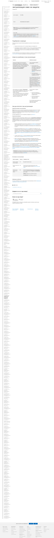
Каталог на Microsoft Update (34, 124)
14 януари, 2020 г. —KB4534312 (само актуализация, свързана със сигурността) (7, 357)
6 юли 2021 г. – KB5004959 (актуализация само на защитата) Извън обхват (7, 246)
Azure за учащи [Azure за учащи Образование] (21, 537)
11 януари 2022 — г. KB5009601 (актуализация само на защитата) (7, 198)
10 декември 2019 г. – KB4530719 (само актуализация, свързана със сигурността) (7, 363)
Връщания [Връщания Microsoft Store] (12, 530)
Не (35, 523)
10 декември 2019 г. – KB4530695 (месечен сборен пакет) (7, 366)
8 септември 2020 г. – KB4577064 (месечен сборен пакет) (7, 307)
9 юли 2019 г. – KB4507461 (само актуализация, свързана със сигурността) (7, 418)
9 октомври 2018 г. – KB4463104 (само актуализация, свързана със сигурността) (7, 503)
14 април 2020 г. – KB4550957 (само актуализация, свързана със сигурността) (7, 338)
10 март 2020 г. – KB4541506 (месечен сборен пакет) (6, 348)
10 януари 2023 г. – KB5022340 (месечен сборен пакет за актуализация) (6, 95)
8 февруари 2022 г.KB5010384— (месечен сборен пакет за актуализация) (7, 183)
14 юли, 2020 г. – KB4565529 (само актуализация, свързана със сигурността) (7, 322)
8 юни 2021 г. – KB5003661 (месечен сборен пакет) (6, 250)
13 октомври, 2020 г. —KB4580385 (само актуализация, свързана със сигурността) (7, 303)
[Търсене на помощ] (48, 1)
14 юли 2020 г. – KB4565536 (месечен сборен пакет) (6, 319)
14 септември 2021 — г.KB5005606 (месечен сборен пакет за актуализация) (7, 222)
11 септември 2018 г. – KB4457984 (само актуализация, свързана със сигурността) (7, 517)
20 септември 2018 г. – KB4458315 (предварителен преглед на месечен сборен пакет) (7, 510)
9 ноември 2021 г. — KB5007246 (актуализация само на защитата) (7, 212)
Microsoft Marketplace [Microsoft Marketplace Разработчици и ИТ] (38, 533)
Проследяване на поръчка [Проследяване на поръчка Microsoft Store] (14, 531)
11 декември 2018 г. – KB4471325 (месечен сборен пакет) (7, 483)
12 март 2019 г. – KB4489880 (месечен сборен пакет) (6, 455)
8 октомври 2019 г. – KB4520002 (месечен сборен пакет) (6, 384)
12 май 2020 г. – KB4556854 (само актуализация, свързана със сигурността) (7, 332)
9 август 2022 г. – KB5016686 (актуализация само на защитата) (7, 138)
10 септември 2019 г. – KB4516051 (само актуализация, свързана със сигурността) (7, 394)
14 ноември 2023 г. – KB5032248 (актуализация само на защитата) (7, 29)
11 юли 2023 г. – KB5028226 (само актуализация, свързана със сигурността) (7, 57)
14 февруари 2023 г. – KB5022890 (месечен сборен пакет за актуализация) (7, 88)
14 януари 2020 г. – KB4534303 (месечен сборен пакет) (6, 360)
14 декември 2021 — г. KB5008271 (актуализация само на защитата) (7, 205)
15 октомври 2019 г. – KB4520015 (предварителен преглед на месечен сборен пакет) (7, 380)
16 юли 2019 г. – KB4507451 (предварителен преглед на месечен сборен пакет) (6, 412)
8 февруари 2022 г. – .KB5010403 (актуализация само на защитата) (7, 187)
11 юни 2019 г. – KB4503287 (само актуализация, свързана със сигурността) (7, 427)
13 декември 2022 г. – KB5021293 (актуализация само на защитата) (7, 106)
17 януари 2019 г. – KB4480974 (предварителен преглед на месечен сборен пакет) (6, 473)
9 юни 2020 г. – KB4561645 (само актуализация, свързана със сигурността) (7, 326)
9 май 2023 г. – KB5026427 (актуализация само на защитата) (7, 71)
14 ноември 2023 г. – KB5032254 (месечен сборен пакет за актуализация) (6, 26)
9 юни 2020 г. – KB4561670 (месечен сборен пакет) (6, 329)
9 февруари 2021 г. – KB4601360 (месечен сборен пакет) (7, 275)
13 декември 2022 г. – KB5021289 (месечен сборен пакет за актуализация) (7, 102)
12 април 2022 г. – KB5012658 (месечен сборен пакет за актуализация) (6, 169)
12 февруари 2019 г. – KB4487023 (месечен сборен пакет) (7, 469)
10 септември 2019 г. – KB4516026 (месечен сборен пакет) (7, 398)
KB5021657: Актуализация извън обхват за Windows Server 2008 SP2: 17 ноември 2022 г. (6, 110)
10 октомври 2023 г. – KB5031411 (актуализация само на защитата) (7, 36)
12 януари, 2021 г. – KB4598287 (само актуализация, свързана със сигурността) (7, 284)
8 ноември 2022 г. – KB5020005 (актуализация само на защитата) (7, 117)
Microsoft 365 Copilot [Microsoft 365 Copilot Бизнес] (29, 535)
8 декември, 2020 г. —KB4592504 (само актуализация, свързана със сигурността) (7, 287)
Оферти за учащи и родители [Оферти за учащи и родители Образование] (22, 536)
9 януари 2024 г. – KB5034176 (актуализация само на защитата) (7, 15)
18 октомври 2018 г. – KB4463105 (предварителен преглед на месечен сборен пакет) (7, 500)
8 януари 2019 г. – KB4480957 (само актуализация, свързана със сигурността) (7, 476)
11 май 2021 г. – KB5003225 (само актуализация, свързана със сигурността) (7, 259)
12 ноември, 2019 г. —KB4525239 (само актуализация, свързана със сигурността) (7, 373)
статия (17, 35)
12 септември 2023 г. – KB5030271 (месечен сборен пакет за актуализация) (7, 40)
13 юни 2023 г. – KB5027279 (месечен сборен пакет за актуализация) (6, 60)
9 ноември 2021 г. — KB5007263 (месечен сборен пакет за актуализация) (6, 208)
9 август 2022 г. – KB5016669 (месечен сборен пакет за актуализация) (6, 134)
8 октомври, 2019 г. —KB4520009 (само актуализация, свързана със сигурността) (7, 387)
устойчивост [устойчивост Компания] (45, 531)
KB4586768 (25, 152)
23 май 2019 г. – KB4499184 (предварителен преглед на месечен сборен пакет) (6, 431)
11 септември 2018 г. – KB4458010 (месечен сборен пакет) (7, 514)
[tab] (15, 200)
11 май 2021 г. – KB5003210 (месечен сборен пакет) (6, 256)
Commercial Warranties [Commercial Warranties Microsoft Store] (13, 534)
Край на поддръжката (7, 9)
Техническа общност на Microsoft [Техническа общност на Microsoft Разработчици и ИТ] (39, 532)
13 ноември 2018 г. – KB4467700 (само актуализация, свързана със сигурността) (7, 493)
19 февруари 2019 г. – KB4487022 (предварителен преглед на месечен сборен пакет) (7, 462)
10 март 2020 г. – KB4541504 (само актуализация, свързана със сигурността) (7, 344)
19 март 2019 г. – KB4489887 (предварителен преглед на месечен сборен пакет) (6, 452)
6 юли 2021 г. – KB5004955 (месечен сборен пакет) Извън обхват (6, 243)
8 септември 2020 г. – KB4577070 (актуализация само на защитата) (7, 310)
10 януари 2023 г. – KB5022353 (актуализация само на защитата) (7, 99)
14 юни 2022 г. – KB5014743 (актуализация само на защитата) (7, 152)
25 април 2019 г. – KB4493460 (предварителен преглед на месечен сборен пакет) (6, 441)
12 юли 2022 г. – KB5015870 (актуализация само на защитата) (7, 145)
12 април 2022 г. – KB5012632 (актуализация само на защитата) (7, 173)
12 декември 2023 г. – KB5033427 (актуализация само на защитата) (7, 22)
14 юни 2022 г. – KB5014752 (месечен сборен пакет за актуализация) (6, 148)
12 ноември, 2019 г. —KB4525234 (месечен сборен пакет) (7, 377)
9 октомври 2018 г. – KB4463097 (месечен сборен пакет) (6, 507)
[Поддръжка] (11, 1)
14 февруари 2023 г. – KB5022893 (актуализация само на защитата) (7, 92)
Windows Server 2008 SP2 (6, 6)
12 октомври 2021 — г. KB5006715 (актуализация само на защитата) (7, 219)
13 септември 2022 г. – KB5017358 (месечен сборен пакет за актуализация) (7, 127)
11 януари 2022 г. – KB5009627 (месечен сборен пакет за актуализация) (6, 194)
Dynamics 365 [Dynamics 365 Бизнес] (28, 531)
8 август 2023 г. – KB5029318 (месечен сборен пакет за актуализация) (6, 47)
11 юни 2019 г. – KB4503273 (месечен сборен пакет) (6, 424)
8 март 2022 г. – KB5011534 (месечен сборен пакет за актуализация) (6, 176)
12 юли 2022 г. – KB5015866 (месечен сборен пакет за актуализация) (6, 141)
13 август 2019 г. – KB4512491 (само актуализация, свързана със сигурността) (7, 407)
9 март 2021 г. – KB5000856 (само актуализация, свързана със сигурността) (7, 271)
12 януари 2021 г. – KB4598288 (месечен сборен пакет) (6, 281)
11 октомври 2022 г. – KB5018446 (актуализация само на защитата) (7, 124)
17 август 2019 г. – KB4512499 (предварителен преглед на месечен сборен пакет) (6, 401)
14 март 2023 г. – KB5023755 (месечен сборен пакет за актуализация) (6, 81)
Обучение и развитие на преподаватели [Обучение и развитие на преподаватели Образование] (21, 534)
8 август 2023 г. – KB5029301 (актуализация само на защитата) (7, 50)
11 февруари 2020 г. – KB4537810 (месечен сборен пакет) (7, 350)
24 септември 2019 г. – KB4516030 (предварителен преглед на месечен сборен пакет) (7, 391)
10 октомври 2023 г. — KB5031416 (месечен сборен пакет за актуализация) (7, 33)
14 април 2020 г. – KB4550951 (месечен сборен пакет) (6, 341)
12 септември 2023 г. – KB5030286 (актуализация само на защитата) (7, 43)
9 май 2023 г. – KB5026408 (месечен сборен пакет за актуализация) (6, 67)
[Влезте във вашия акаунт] (50, 1)
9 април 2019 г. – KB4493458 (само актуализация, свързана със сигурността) (7, 448)
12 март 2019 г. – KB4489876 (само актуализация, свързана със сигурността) (7, 458)
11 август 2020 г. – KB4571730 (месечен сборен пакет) (6, 317)
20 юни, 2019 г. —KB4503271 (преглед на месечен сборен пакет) (7, 421)
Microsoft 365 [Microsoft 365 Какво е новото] (4, 530)
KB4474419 (27, 128)
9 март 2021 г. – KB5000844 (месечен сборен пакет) (6, 269)
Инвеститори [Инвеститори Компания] (45, 530)
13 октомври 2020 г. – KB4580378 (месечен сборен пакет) (7, 301)
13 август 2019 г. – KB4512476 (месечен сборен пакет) (6, 405)
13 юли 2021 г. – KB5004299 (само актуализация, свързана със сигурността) (7, 239)
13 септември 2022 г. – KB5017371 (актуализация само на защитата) (7, 131)
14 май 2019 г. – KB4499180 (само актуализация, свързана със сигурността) (7, 435)
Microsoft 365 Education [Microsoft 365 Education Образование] (21, 531)
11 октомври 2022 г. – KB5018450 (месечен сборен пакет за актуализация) (7, 120)
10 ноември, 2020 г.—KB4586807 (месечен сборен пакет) (7, 294)
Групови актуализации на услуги (17, 147)
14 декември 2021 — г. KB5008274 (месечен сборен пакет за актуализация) (7, 201)
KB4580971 (17, 144)
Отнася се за (15, 9)
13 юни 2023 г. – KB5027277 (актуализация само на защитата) (7, 64)
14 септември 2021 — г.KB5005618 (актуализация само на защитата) (7, 226)
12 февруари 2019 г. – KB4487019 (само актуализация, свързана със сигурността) (7, 466)
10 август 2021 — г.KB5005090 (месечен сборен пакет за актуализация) (7, 229)
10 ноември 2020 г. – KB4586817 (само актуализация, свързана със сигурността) (7, 297)
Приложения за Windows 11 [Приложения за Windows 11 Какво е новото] (5, 531)
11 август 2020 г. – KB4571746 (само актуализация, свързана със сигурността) (7, 313)
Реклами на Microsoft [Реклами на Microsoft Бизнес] (29, 534)
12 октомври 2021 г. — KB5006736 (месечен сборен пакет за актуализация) (7, 215)
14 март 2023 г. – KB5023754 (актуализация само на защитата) (7, 85)
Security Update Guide (15, 53)
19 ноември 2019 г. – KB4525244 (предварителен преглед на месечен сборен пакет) (6, 370)
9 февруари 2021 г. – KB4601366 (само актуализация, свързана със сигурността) (7, 278)
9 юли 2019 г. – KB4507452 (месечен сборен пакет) (6, 415)
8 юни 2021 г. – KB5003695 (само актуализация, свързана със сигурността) (7, 253)
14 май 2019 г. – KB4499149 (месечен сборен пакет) (6, 438)
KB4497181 (33, 71)
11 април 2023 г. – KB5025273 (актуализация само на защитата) (7, 78)
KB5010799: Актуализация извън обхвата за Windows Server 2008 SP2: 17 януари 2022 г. (6, 191)
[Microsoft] (5, 1)
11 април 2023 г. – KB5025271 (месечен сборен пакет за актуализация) (6, 74)
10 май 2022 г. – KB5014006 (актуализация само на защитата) (7, 166)
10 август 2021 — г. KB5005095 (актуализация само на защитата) (7, 233)
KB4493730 (34, 123)
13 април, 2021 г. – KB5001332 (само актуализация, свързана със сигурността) (7, 265)
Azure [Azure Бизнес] (27, 530)
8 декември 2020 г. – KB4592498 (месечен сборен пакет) (6, 291)
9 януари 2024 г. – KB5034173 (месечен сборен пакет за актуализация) (6, 12)
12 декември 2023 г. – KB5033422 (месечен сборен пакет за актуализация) (7, 19)
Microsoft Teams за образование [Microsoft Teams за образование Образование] (22, 530)
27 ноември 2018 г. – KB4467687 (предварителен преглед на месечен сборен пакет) (6, 489)
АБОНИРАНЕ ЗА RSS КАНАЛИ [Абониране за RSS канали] (17, 187)
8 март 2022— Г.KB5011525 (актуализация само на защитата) (7, 180)
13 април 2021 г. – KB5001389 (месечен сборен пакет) (6, 262)
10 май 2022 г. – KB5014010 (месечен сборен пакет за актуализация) (6, 162)
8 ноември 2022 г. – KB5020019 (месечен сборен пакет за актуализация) (6, 113)
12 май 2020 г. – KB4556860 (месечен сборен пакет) (6, 335)
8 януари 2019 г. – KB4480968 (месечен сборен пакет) (6, 480)
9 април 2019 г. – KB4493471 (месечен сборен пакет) (6, 445)
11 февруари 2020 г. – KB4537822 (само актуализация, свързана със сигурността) (7, 353)
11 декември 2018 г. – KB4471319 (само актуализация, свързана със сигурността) (7, 485)
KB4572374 (22, 135)
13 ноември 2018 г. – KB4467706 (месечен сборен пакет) (6, 497)
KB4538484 (16, 139)
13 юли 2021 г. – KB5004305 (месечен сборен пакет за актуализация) (6, 236)
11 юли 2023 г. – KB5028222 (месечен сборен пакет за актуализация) (6, 53)
